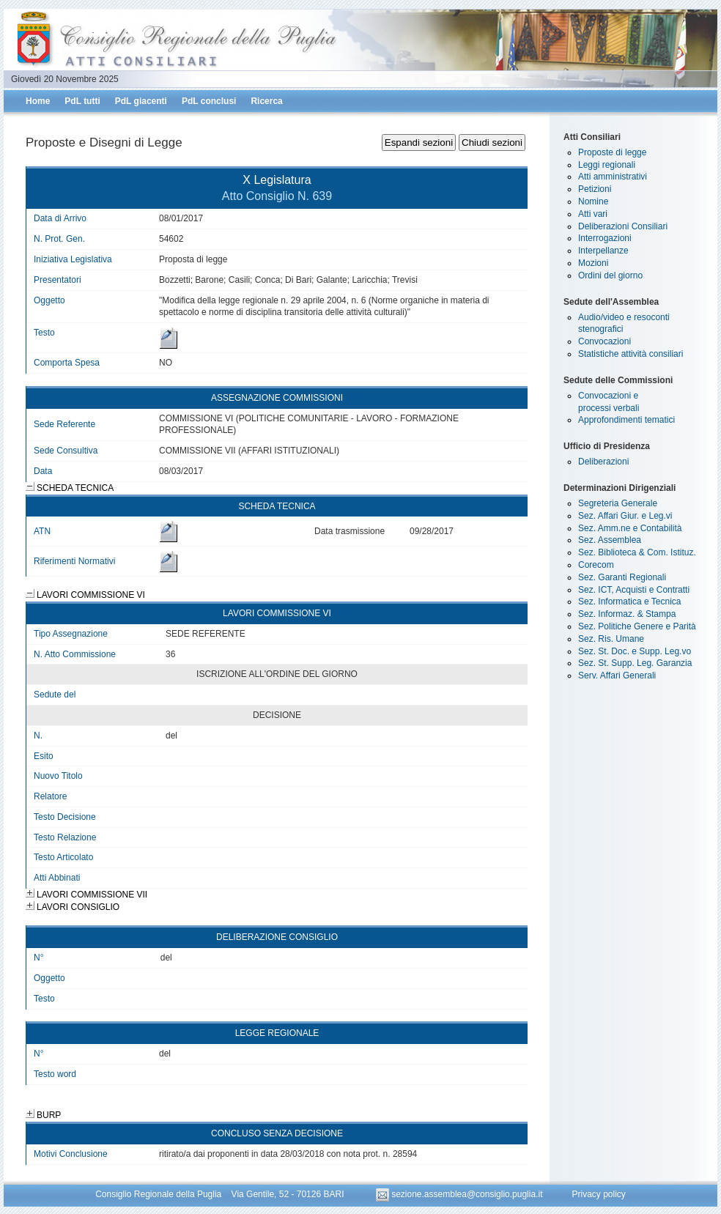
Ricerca (266, 101)
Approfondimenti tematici (626, 420)
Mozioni (593, 263)
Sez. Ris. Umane (611, 639)
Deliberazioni (603, 461)
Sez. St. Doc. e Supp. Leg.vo (634, 651)
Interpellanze (603, 250)
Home (38, 101)
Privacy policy (598, 1194)
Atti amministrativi (612, 176)
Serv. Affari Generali (617, 675)
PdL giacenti (141, 101)
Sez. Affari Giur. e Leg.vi (625, 516)
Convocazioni (604, 341)
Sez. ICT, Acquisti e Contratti (633, 590)
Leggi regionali (606, 165)
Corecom (596, 565)
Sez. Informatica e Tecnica (629, 601)
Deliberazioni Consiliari (623, 226)
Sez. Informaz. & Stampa (627, 614)
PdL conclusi (209, 101)
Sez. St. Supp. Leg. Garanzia (635, 663)
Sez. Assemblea (609, 540)
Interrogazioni (605, 238)
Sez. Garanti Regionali (622, 577)
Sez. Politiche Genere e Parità (637, 626)
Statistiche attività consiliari (630, 354)
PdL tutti (82, 101)
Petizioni (594, 189)
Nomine (593, 201)
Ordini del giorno (610, 275)
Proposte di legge (612, 152)
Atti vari (592, 214)
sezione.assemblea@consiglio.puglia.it (460, 1194)
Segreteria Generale (617, 503)
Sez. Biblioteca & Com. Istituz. (637, 552)
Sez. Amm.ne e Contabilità (629, 528)
